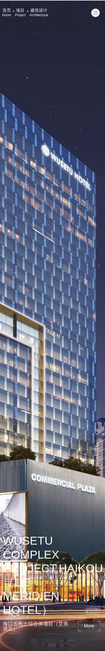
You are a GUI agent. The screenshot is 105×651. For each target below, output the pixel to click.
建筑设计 (38, 12)
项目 (20, 12)
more (89, 626)
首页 (6, 12)
